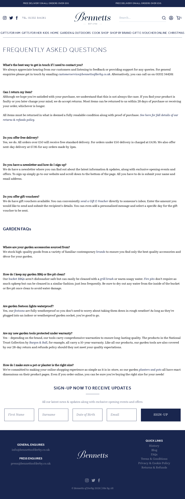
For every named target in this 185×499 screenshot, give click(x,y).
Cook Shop (100, 33)
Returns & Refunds (154, 467)
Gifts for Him (10, 33)
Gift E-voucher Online (149, 33)
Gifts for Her (32, 33)
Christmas (176, 33)
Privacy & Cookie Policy (154, 463)
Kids (46, 33)
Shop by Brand (120, 33)
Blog (154, 450)
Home (54, 33)
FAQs (154, 454)
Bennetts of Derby (92, 17)
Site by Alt (107, 488)
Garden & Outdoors (75, 33)
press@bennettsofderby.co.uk (31, 463)
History (154, 446)
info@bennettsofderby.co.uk (31, 450)
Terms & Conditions (154, 459)
